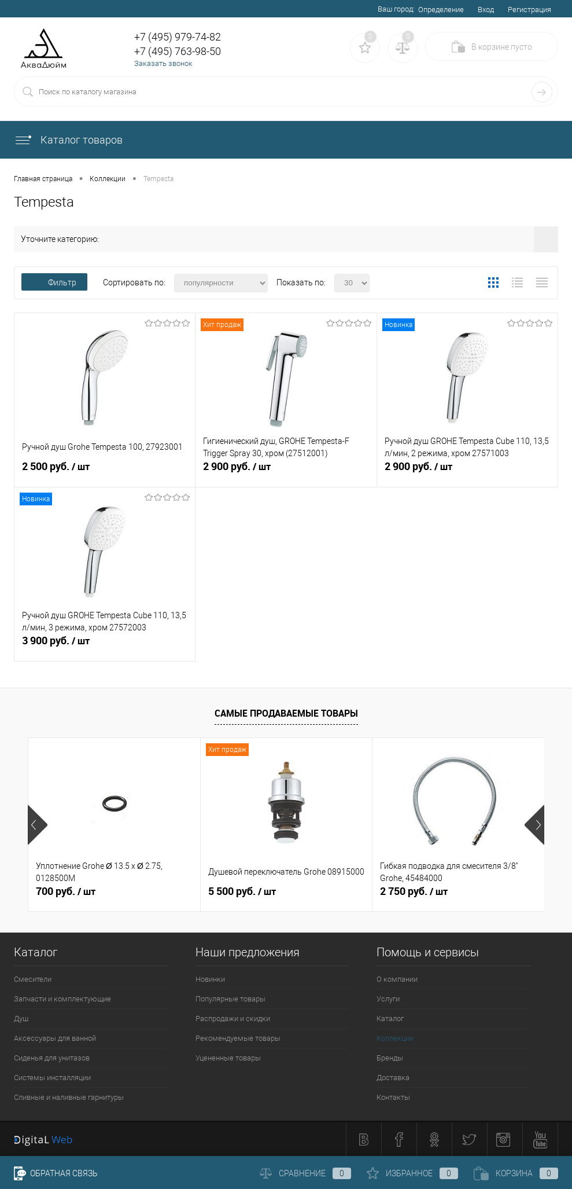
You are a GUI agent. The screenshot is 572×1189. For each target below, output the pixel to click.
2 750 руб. (414, 891)
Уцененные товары (228, 1058)
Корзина (516, 1173)
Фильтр (54, 282)
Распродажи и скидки (232, 1018)
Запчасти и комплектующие (62, 998)
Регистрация (529, 9)
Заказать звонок (163, 63)
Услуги (388, 998)
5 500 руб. (242, 891)
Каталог (390, 1018)
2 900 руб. (285, 471)
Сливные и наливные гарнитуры (69, 1097)
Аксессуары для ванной (55, 1038)
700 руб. (65, 891)
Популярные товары (230, 998)
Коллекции (395, 1038)
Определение (441, 9)
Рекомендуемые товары (238, 1038)
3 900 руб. (104, 645)
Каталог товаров (68, 140)
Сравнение (305, 1173)
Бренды (390, 1058)
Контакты (393, 1097)
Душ (21, 1018)
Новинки (210, 979)
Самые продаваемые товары (286, 713)
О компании (397, 979)
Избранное (412, 1173)
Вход (486, 9)
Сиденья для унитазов (52, 1058)
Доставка (393, 1077)
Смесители (32, 979)
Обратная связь (56, 1173)
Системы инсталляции (52, 1077)
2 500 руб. (104, 471)
